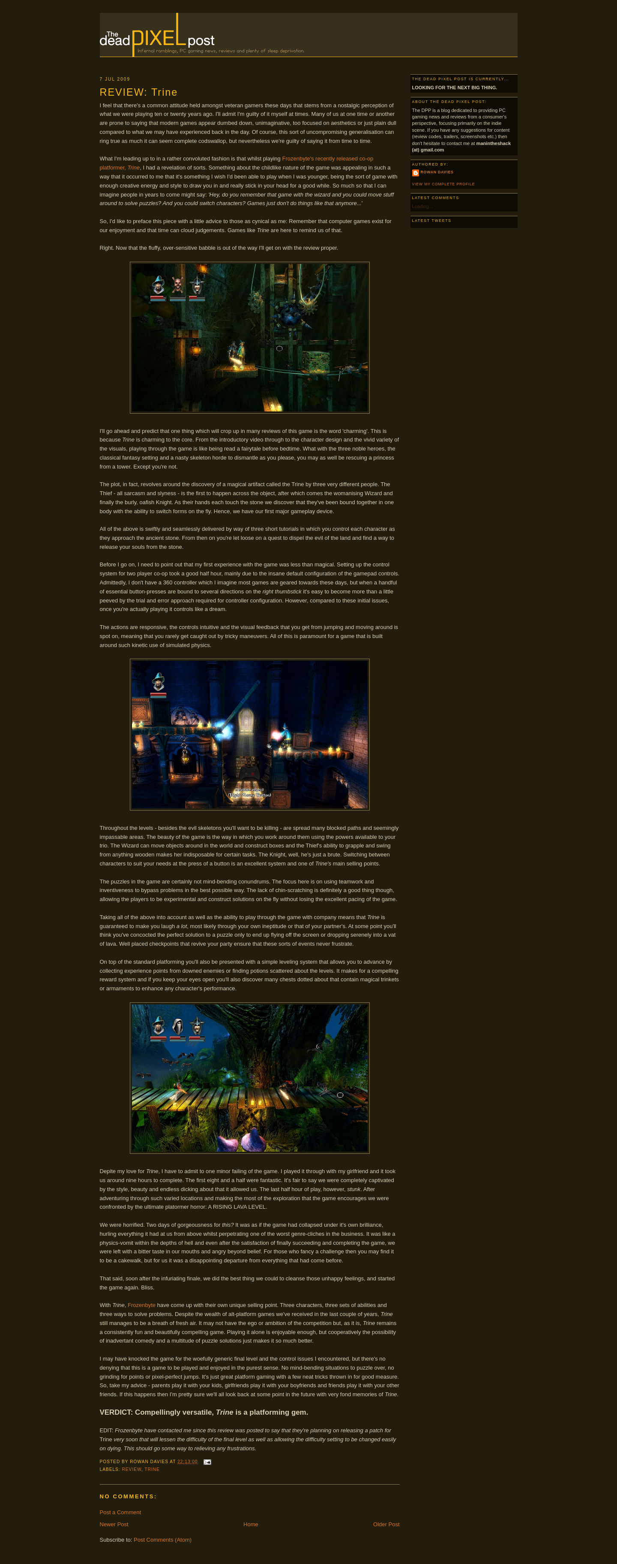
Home (250, 1524)
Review (131, 1469)
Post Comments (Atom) (163, 1540)
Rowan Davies (437, 172)
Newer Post (114, 1524)
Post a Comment (120, 1512)
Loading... (422, 206)
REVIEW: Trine (139, 92)
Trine (151, 1469)
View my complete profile (443, 184)
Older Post (386, 1524)
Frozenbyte (142, 1305)
